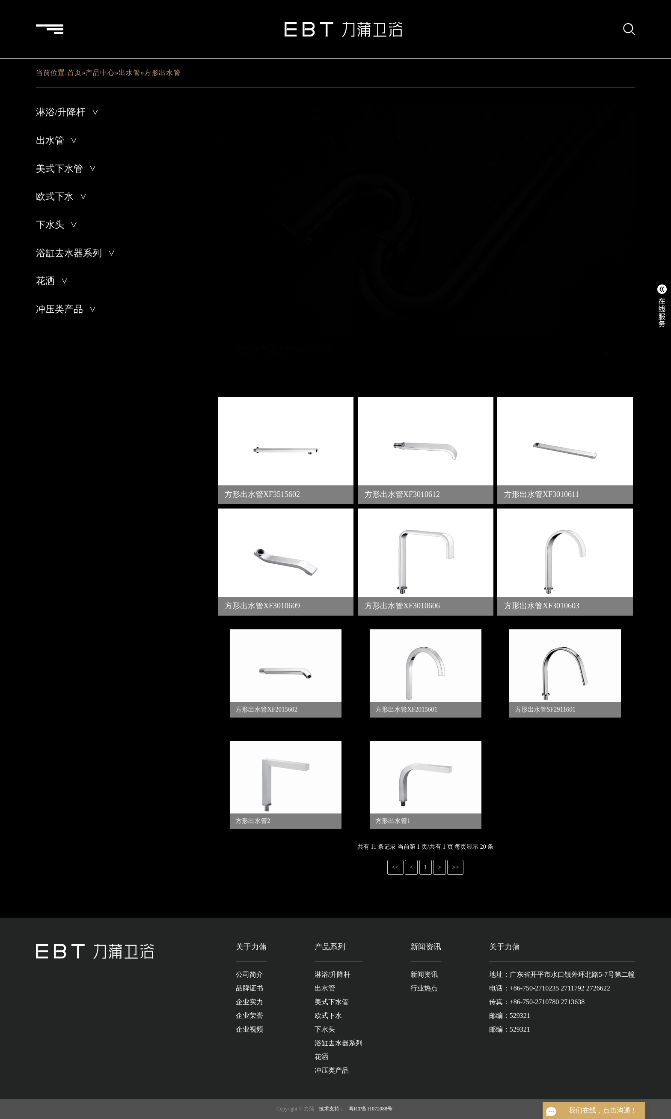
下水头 (50, 224)
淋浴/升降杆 (61, 112)
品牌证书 (249, 988)
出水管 (129, 72)
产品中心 (100, 72)
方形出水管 (162, 72)
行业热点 (424, 988)
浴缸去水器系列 (69, 253)
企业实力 (249, 1001)
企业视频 (249, 1029)
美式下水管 (59, 168)
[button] (606, 353)
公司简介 (249, 974)
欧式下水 (55, 196)
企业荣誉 (249, 1015)
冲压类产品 (59, 309)
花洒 (45, 280)
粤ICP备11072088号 (370, 1109)
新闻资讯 (424, 974)
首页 (74, 72)
